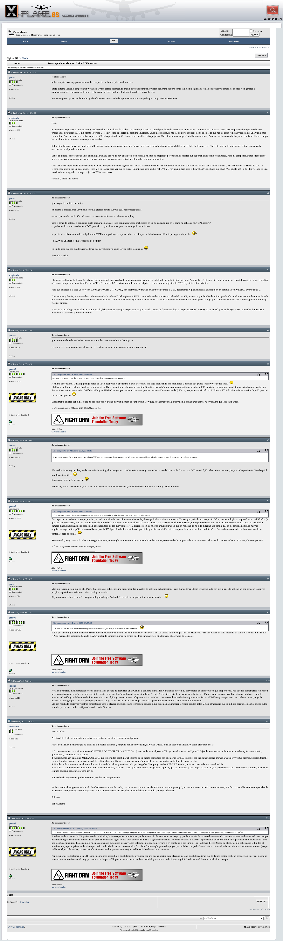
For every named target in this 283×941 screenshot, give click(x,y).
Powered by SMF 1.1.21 (122, 927)
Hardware (36, 35)
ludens (12, 685)
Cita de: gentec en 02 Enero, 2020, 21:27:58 (72, 374)
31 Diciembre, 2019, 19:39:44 (22, 72)
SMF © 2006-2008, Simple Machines (150, 927)
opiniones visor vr (52, 35)
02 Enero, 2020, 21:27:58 (20, 330)
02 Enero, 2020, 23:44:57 (20, 612)
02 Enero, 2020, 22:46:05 (20, 440)
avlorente (14, 726)
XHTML (261, 927)
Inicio (25, 41)
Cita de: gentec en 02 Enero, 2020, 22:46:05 (72, 511)
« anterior (253, 47)
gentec (12, 77)
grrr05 (12, 369)
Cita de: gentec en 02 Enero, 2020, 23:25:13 (72, 623)
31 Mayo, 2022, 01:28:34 (20, 681)
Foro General (22, 35)
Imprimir (261, 55)
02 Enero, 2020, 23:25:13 (20, 579)
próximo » (264, 47)
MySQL (247, 927)
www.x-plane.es (16, 926)
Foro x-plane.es (20, 32)
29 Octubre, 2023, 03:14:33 (21, 818)
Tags (114, 41)
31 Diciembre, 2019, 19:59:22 (22, 113)
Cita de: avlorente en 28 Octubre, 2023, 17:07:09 (74, 828)
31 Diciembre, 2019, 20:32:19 (22, 193)
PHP (254, 927)
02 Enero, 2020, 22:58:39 (20, 501)
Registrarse (233, 41)
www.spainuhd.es (59, 432)
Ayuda (64, 41)
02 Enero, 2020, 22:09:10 (20, 364)
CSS (268, 927)
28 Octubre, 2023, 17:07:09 (21, 721)
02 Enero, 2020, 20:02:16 (20, 270)
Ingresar (171, 41)
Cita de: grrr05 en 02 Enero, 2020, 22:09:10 (72, 451)
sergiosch (14, 118)
